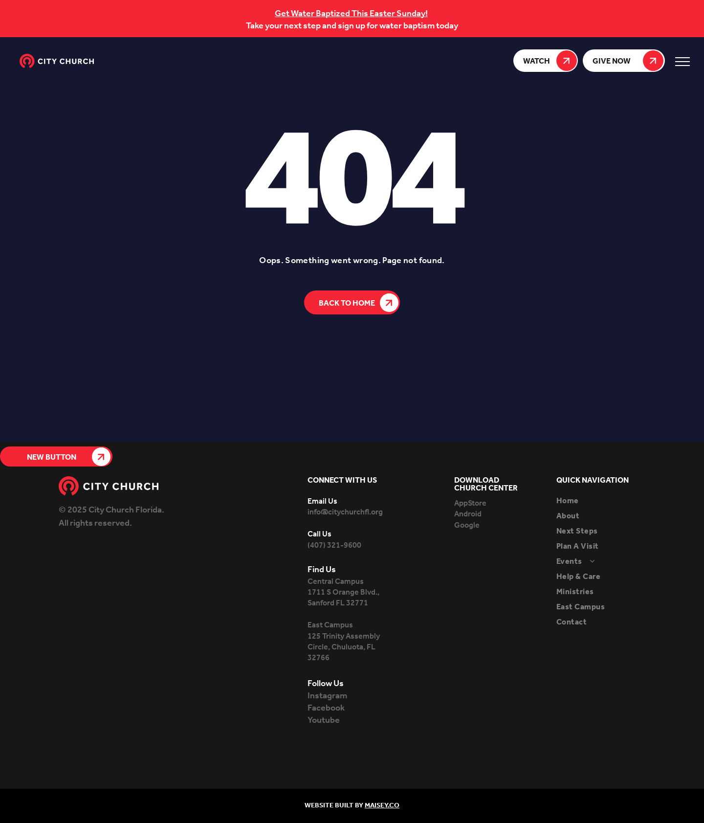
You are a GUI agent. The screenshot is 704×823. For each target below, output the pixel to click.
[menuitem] (600, 501)
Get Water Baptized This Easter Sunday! (351, 13)
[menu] (682, 61)
